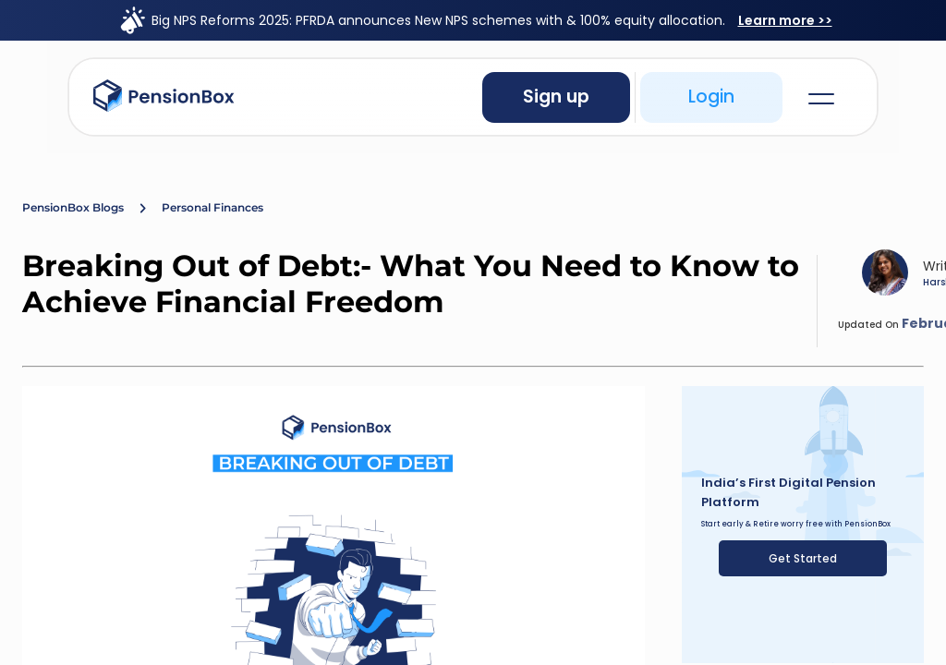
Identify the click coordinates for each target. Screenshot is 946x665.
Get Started (803, 558)
